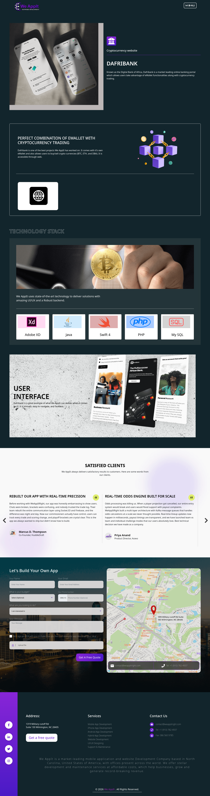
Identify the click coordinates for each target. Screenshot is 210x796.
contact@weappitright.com (126, 665)
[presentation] (25, 657)
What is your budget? (19, 591)
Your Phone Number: (66, 592)
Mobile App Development (100, 724)
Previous (4, 517)
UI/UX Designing (95, 743)
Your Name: (14, 578)
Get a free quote (42, 737)
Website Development (98, 739)
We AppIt (109, 789)
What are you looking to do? (22, 605)
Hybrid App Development (100, 735)
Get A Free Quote (90, 657)
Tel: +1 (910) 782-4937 (174, 665)
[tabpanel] (57, 518)
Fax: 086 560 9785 (161, 735)
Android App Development (100, 731)
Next (206, 517)
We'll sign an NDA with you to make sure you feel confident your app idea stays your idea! (52, 636)
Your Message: (16, 618)
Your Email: (63, 578)
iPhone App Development (100, 728)
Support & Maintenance (99, 746)
